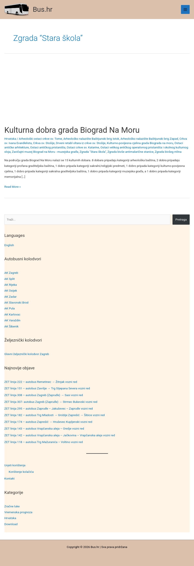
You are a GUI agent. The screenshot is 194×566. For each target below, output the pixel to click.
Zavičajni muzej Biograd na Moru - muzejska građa (45, 151)
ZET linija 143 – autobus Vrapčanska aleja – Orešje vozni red (44, 428)
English (9, 245)
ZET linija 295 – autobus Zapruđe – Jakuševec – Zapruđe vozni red (48, 408)
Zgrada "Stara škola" (93, 151)
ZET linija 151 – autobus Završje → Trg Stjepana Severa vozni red (47, 388)
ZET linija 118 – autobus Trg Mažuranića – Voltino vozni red (43, 442)
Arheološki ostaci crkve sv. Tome (40, 138)
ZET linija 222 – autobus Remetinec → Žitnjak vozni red (40, 381)
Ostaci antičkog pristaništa (47, 147)
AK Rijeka (10, 284)
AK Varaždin (12, 320)
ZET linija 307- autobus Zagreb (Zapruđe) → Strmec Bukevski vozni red (50, 401)
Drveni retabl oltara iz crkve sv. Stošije (81, 143)
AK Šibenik (11, 326)
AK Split (9, 279)
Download (11, 524)
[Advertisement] (97, 93)
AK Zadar (10, 296)
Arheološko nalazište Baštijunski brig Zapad (149, 138)
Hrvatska (10, 518)
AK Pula (9, 308)
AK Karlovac (12, 314)
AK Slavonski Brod (16, 302)
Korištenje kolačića (21, 471)
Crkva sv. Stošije (44, 143)
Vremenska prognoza (18, 512)
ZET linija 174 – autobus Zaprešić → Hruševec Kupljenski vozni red (48, 421)
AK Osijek (10, 290)
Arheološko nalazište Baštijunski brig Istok (91, 138)
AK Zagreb (11, 272)
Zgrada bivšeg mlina (168, 151)
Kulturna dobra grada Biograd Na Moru (72, 130)
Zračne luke (12, 506)
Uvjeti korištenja (14, 465)
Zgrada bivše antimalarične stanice (131, 151)
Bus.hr (43, 9)
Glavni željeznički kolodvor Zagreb (26, 354)
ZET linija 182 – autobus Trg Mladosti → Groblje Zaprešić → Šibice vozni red (54, 415)
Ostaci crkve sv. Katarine (83, 147)
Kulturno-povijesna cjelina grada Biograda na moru (140, 143)
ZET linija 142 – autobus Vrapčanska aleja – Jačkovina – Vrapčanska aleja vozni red (59, 435)
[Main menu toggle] (185, 9)
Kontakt (9, 478)
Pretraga (181, 219)
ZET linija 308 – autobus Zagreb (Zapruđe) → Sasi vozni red (43, 395)
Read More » (12, 186)
